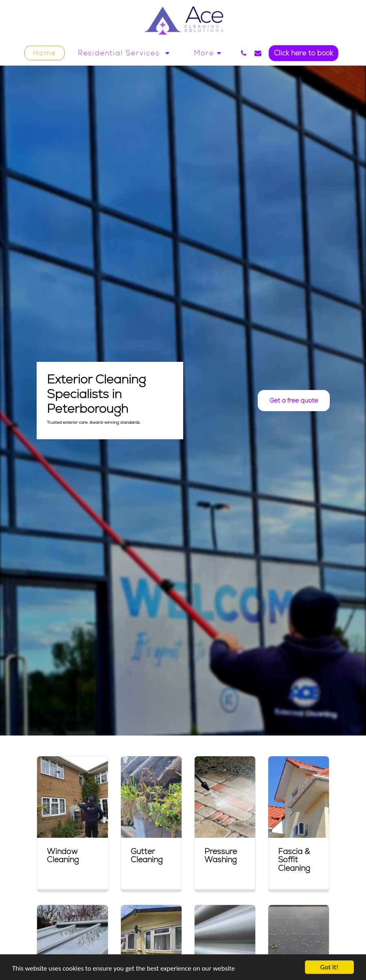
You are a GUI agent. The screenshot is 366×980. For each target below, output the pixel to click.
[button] (125, 53)
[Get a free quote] (294, 400)
